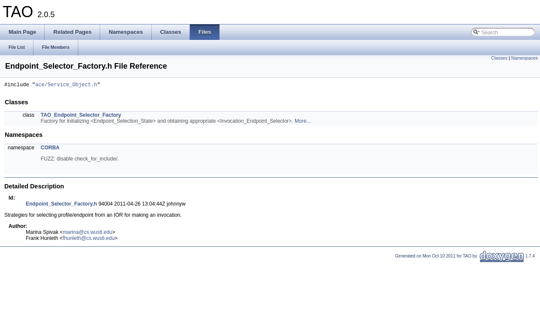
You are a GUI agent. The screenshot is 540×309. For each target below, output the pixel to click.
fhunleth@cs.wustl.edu (89, 239)
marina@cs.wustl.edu (87, 233)
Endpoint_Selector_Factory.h (61, 205)
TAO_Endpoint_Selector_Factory (81, 116)
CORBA (50, 149)
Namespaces (524, 58)
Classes (499, 58)
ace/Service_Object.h (66, 85)
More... (303, 122)
